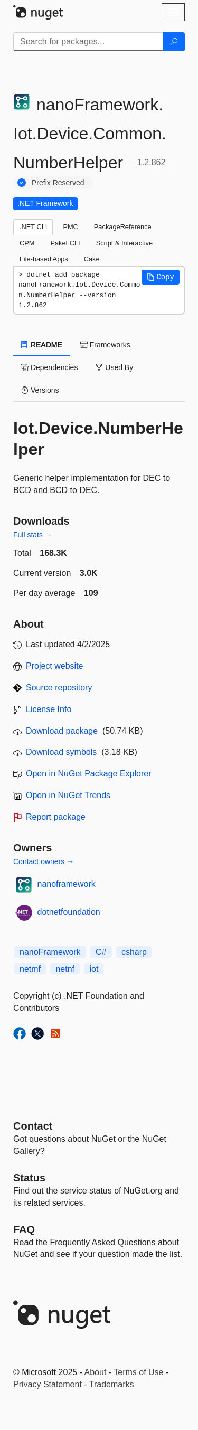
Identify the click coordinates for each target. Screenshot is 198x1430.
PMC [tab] (70, 227)
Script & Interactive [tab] (124, 243)
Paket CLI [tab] (65, 243)
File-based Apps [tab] (44, 259)
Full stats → (32, 535)
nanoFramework (50, 952)
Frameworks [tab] (105, 344)
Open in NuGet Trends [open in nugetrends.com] (68, 795)
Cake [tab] (92, 259)
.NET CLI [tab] (33, 227)
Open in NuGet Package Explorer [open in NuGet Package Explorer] (88, 773)
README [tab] (41, 344)
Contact (32, 1126)
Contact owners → (43, 861)
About (95, 1372)
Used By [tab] (114, 367)
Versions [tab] (40, 390)
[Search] (174, 41)
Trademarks (111, 1384)
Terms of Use (138, 1372)
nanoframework (66, 883)
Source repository (59, 687)
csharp (134, 952)
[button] (161, 277)
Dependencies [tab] (49, 367)
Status (29, 1177)
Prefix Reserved (58, 182)
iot (94, 968)
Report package (56, 816)
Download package (62, 730)
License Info (48, 709)
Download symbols (61, 751)
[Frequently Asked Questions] (24, 1229)
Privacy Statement (47, 1384)
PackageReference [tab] (123, 227)
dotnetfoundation (68, 911)
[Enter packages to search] (88, 41)
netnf (64, 968)
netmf (30, 968)
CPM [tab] (27, 243)
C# (101, 952)
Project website (54, 665)
